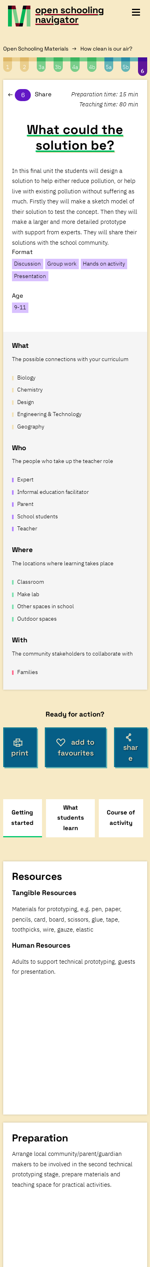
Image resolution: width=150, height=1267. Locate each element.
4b (92, 67)
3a (41, 67)
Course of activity (121, 817)
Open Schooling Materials (35, 48)
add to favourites (75, 747)
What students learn (70, 818)
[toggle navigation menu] (136, 12)
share (130, 748)
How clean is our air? (106, 48)
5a (109, 67)
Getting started (22, 817)
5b (125, 67)
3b (58, 67)
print (19, 748)
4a (75, 67)
